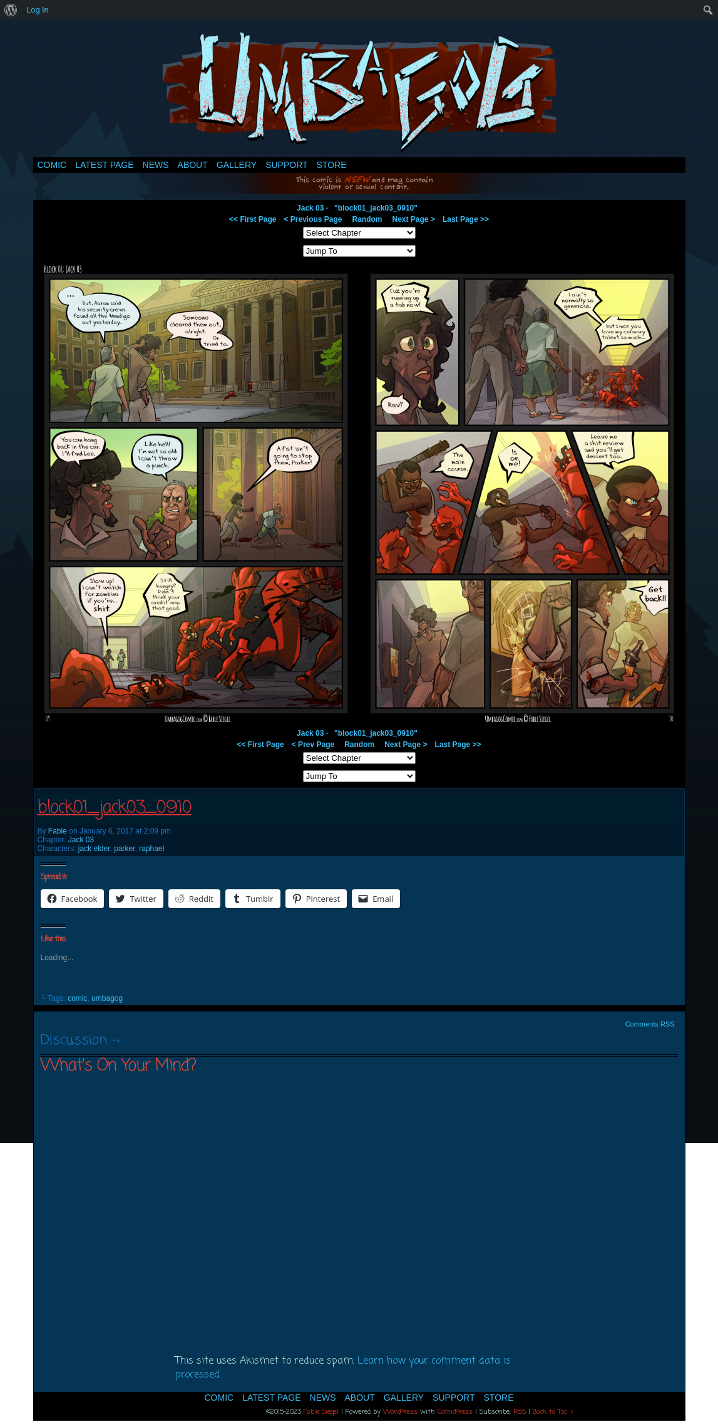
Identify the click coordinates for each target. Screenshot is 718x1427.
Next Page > (413, 219)
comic (77, 998)
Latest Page (104, 165)
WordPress (400, 1412)
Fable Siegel (321, 1412)
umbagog (107, 998)
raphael (151, 848)
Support (286, 165)
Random (367, 219)
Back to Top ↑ (553, 1412)
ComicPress (455, 1412)
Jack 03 (310, 208)
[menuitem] (11, 10)
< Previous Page (313, 219)
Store (332, 165)
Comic (52, 165)
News (156, 165)
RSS (519, 1412)
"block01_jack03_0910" (376, 208)
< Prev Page (313, 744)
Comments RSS (650, 1024)
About (193, 165)
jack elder (94, 848)
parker (124, 848)
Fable (57, 831)
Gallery (237, 165)
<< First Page (252, 219)
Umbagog (359, 91)
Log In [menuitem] (37, 9)
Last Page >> (466, 219)
